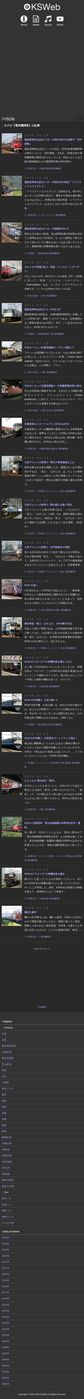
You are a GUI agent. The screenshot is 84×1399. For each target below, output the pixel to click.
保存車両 (42, 724)
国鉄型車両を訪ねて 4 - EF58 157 (42, 309)
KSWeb (42, 6)
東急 (4, 1070)
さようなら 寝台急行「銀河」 (40, 780)
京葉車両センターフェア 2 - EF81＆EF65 (46, 424)
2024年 (5, 1249)
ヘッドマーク (54, 648)
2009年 (5, 1341)
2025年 (5, 1243)
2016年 (5, 1298)
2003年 (5, 1377)
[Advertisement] (42, 89)
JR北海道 (7, 1161)
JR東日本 (32, 168)
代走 (63, 648)
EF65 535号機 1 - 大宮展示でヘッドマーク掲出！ (51, 738)
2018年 (5, 1286)
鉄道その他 (8, 1186)
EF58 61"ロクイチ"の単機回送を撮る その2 (48, 661)
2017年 (5, 1292)
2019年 (5, 1280)
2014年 (5, 1310)
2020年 (5, 1274)
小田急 (5, 1082)
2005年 (5, 1365)
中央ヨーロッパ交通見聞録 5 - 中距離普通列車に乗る (53, 385)
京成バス (6, 1204)
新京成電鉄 (8, 1058)
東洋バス (6, 1198)
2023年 (5, 1256)
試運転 (57, 610)
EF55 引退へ (31, 585)
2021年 (5, 1268)
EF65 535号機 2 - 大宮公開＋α (40, 700)
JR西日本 (32, 215)
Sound (48, 20)
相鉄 (4, 1100)
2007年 (5, 1353)
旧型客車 (49, 610)
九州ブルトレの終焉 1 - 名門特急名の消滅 (47, 547)
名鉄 (4, 1106)
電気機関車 (56, 168)
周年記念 (70, 856)
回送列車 (44, 686)
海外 (44, 296)
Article (36, 20)
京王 (4, 1076)
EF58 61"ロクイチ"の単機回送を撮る (44, 873)
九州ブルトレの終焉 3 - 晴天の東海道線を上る (49, 462)
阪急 (4, 1125)
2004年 (5, 1371)
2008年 (5, 1347)
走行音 (50, 410)
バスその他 (8, 1222)
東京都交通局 (9, 1045)
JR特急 (41, 491)
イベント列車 (46, 856)
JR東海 (31, 334)
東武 (4, 1094)
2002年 (5, 1384)
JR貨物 (31, 253)
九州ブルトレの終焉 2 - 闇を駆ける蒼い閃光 (48, 504)
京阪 (4, 1113)
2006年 (5, 1359)
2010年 (5, 1335)
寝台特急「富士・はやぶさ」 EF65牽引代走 (48, 623)
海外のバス (8, 1216)
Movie (60, 20)
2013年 (5, 1317)
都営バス (6, 1210)
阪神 (4, 1131)
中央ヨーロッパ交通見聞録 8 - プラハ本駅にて (49, 347)
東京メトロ (8, 1088)
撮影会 (54, 448)
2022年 (5, 1262)
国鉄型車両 (45, 168)
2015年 (5, 1304)
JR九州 (31, 491)
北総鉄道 (6, 1052)
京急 (4, 1039)
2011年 (5, 1329)
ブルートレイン (47, 215)
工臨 (51, 334)
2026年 (5, 1237)
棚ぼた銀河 (30, 912)
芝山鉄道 (6, 1064)
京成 (4, 1033)
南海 (4, 1119)
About (23, 20)
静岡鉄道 (6, 1137)
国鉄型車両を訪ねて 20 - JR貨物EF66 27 (46, 228)
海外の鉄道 (33, 296)
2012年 (5, 1323)
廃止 (63, 491)
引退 (42, 610)
